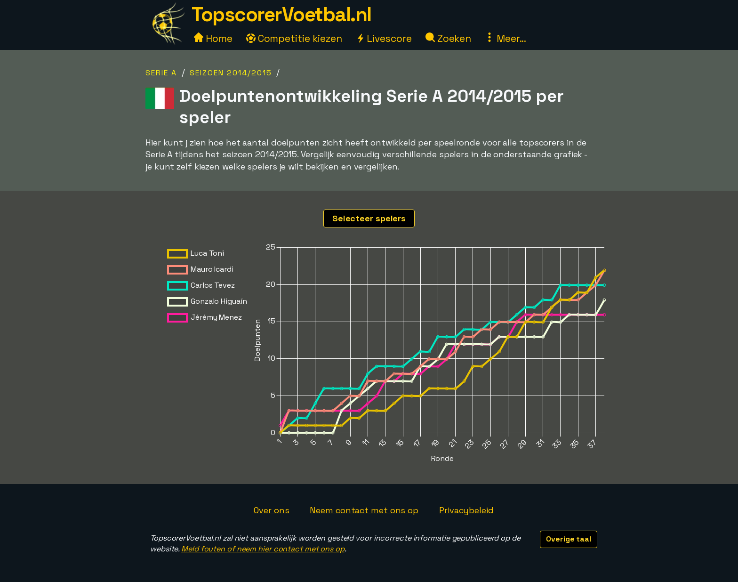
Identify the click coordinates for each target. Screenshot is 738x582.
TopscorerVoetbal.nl (281, 14)
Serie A (161, 73)
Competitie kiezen (294, 38)
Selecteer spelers (369, 218)
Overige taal (568, 539)
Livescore (384, 38)
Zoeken (448, 38)
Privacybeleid (466, 510)
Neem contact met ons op (364, 510)
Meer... (505, 38)
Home (213, 38)
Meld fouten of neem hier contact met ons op (263, 549)
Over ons (271, 510)
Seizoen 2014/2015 (231, 73)
